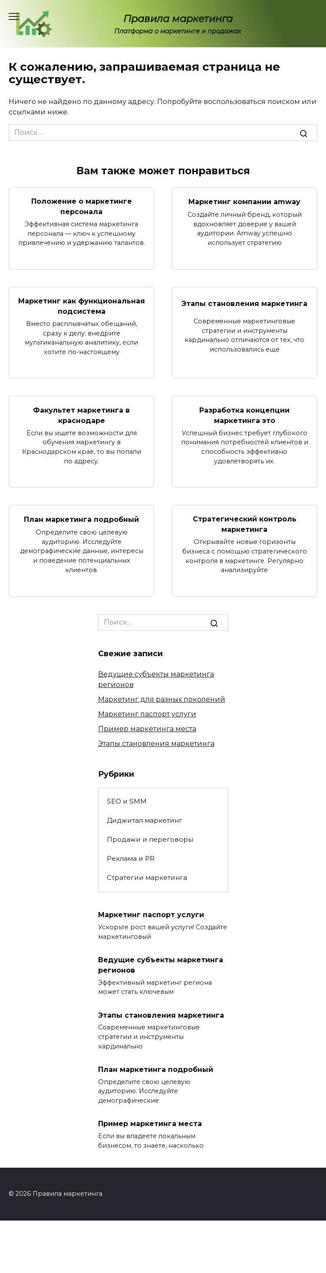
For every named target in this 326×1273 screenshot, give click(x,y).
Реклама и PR (131, 858)
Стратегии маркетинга (147, 877)
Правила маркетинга (178, 19)
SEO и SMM (127, 801)
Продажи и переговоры (150, 839)
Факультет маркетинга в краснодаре (81, 415)
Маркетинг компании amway (244, 201)
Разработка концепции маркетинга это (244, 415)
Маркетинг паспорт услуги (147, 714)
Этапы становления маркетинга (244, 304)
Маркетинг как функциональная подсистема (81, 306)
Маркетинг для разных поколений (161, 699)
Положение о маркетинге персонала (81, 206)
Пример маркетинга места (147, 729)
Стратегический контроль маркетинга (244, 524)
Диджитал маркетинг (144, 820)
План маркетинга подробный (81, 519)
